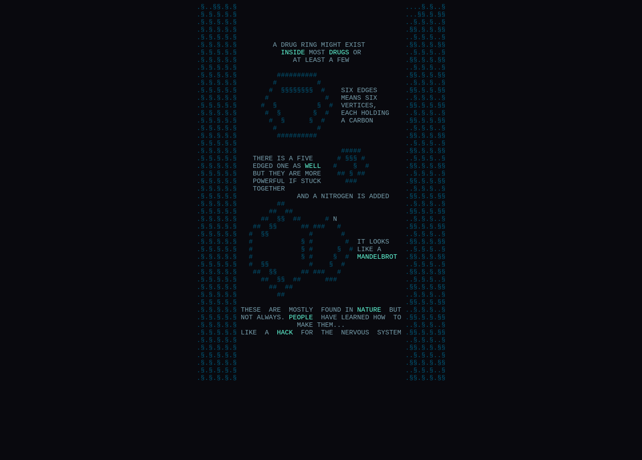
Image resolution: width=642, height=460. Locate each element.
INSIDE (293, 61)
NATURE (369, 364)
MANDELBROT (377, 301)
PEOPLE (301, 373)
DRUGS (339, 61)
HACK (285, 391)
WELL (313, 195)
